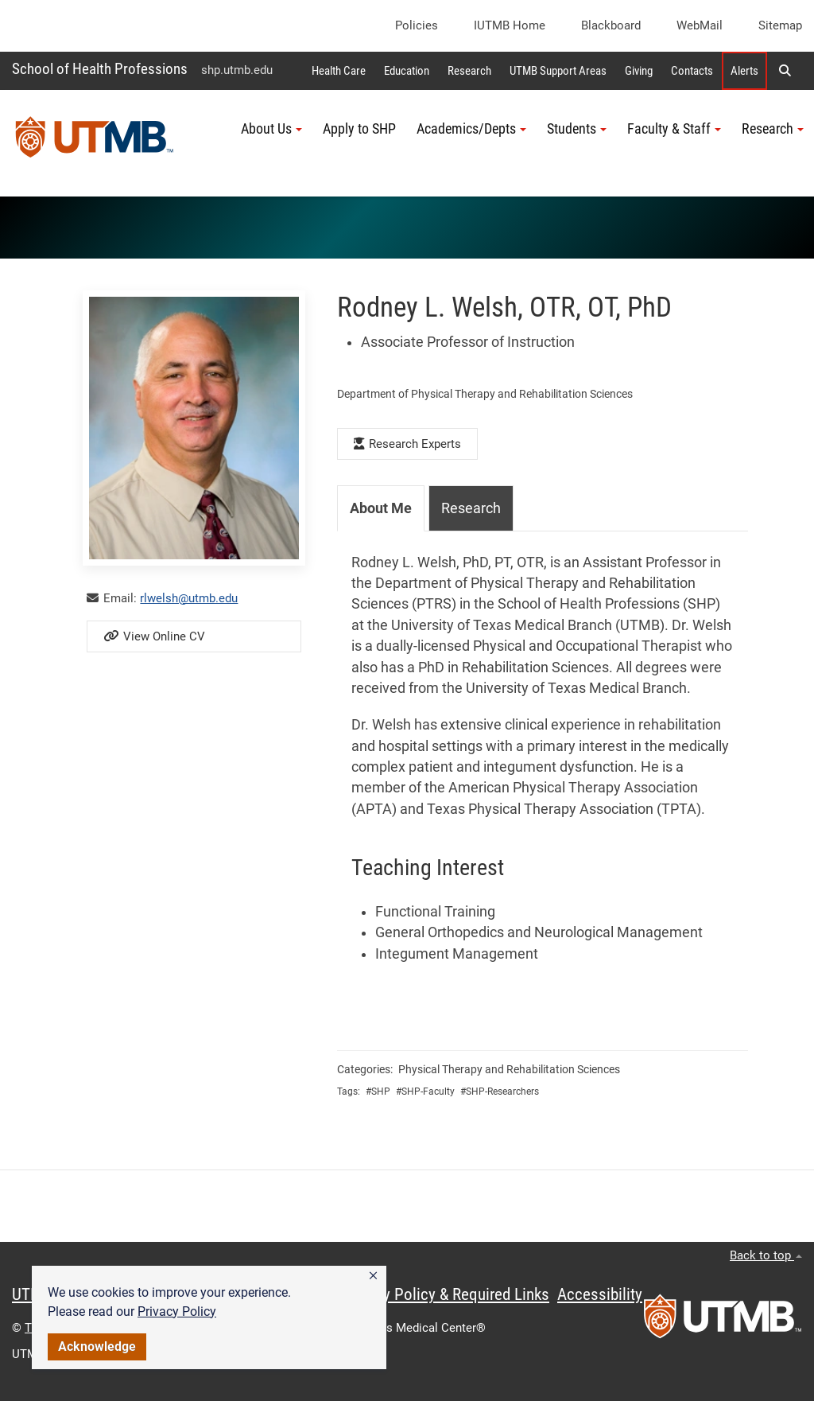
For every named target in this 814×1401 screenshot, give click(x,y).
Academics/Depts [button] (471, 129)
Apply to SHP (359, 129)
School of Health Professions (100, 69)
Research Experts (407, 444)
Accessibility (599, 1294)
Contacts (692, 71)
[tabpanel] (542, 758)
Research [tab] (471, 508)
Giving (639, 71)
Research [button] (773, 129)
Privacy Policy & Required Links (445, 1294)
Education (406, 71)
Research (469, 71)
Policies (416, 25)
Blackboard (611, 25)
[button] (373, 1276)
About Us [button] (271, 129)
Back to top (766, 1255)
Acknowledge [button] (97, 1346)
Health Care (339, 71)
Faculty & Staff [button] (674, 129)
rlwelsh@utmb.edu (189, 598)
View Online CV (154, 636)
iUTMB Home (509, 25)
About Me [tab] (381, 508)
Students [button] (577, 129)
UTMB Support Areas (558, 71)
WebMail (699, 25)
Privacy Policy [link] (177, 1311)
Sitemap (780, 25)
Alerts (744, 71)
